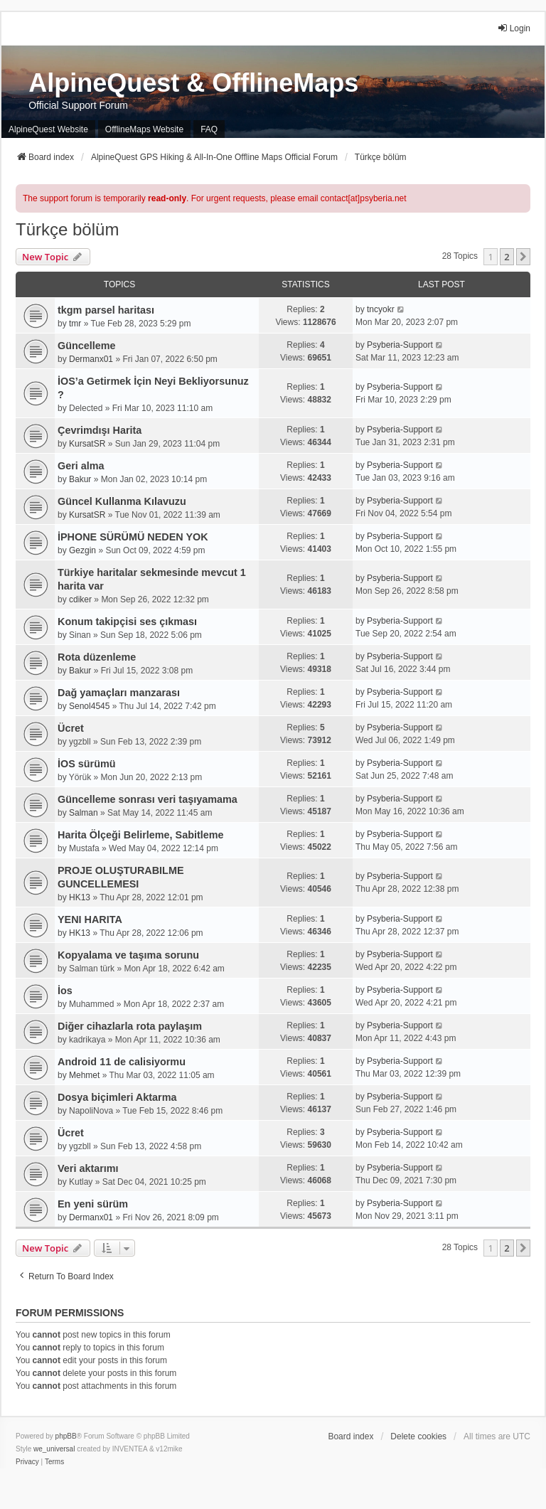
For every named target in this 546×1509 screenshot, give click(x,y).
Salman (83, 813)
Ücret (71, 728)
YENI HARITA (90, 919)
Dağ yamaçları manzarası (119, 692)
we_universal (54, 1449)
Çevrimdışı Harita (99, 430)
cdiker (80, 599)
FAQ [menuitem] (209, 129)
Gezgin (82, 550)
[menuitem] (27, 1462)
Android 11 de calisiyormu (122, 1061)
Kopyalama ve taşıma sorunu (128, 955)
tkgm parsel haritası (106, 310)
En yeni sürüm (93, 1204)
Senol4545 (89, 706)
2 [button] (506, 256)
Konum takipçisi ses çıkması (127, 621)
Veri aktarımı (88, 1168)
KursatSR (87, 444)
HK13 (79, 897)
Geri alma (81, 465)
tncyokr (381, 309)
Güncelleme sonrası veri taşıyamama (147, 799)
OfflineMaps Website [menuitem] (144, 129)
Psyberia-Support (400, 345)
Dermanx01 (91, 359)
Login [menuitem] (513, 28)
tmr (75, 324)
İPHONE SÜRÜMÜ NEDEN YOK (133, 537)
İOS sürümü (87, 763)
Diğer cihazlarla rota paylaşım (130, 1026)
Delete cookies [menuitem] (418, 1436)
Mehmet (84, 1075)
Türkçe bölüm (67, 229)
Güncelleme (87, 345)
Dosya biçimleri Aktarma (117, 1097)
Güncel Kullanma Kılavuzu (122, 501)
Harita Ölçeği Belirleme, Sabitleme (141, 835)
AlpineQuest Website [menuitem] (48, 129)
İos (65, 990)
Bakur (80, 479)
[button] (523, 256)
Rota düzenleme (97, 657)
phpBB (66, 1436)
